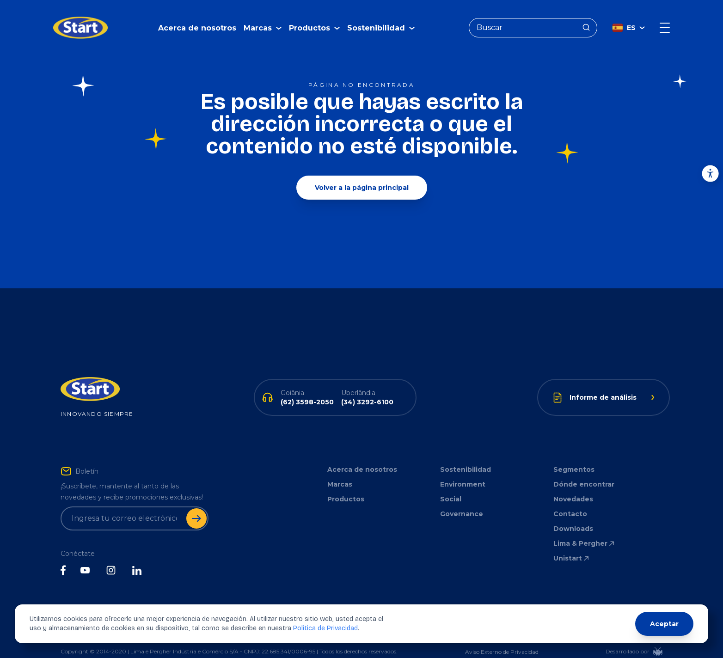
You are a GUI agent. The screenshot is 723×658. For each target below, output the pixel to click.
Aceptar (664, 624)
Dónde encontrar (583, 470)
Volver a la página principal (362, 174)
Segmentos (573, 455)
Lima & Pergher (584, 529)
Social (450, 485)
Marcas (339, 470)
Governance (461, 500)
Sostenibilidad (465, 455)
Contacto (570, 500)
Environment (462, 470)
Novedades (573, 485)
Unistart (571, 544)
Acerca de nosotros (197, 21)
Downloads (573, 515)
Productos (345, 485)
